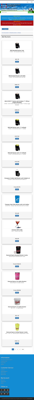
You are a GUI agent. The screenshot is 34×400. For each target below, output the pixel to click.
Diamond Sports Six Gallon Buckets (17, 281)
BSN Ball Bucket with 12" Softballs (17, 153)
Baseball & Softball (8, 32)
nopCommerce (29, 398)
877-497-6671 (5, 8)
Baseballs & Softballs (16, 32)
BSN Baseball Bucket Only (17, 50)
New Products (3, 373)
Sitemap (2, 364)
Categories (5, 29)
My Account (3, 380)
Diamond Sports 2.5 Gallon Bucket (17, 306)
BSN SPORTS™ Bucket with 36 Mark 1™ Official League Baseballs (17, 101)
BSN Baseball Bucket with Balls (17, 76)
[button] (27, 2)
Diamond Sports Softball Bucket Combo (17, 332)
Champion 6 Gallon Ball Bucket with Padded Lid (17, 178)
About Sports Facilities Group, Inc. (7, 359)
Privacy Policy (3, 362)
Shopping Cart (3, 381)
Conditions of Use (4, 361)
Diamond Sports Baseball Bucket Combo (17, 255)
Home (3, 32)
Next (23, 349)
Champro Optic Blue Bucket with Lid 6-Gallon (17, 204)
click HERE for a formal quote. (18, 19)
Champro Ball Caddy (17, 230)
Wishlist (2, 383)
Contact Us (3, 369)
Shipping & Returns (4, 371)
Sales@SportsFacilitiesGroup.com (9, 10)
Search (30, 12)
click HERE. (19, 24)
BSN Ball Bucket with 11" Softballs (17, 127)
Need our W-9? (3, 374)
